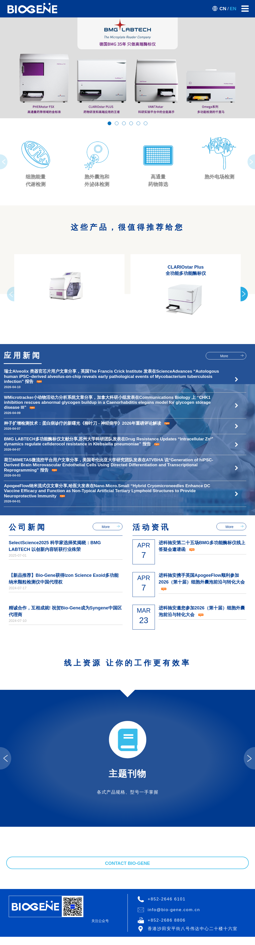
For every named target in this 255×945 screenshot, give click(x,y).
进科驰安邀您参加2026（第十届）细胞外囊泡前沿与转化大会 (202, 358)
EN (233, 8)
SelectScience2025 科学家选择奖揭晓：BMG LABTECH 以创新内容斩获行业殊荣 (55, 293)
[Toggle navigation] (245, 8)
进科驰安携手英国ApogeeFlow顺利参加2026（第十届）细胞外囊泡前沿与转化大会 (202, 329)
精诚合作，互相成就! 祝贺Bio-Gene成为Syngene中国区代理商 (65, 358)
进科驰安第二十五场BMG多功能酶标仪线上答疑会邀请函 (202, 293)
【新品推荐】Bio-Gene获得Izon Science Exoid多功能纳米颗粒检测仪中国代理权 (64, 326)
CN (222, 8)
